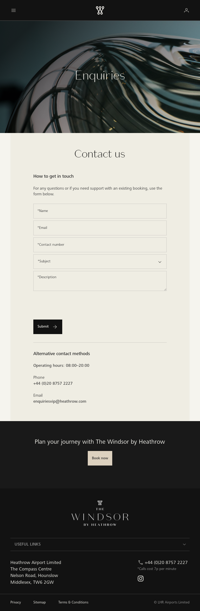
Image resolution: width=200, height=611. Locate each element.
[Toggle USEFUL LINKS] (184, 544)
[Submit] (47, 327)
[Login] (186, 10)
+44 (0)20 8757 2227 (166, 562)
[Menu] (13, 10)
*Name (43, 211)
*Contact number (51, 245)
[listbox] (100, 261)
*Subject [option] (44, 261)
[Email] (100, 228)
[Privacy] (15, 602)
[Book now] (100, 458)
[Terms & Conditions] (73, 602)
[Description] (100, 281)
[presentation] (73, 303)
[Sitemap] (39, 602)
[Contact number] (100, 244)
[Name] (100, 211)
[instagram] (141, 578)
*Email (42, 228)
